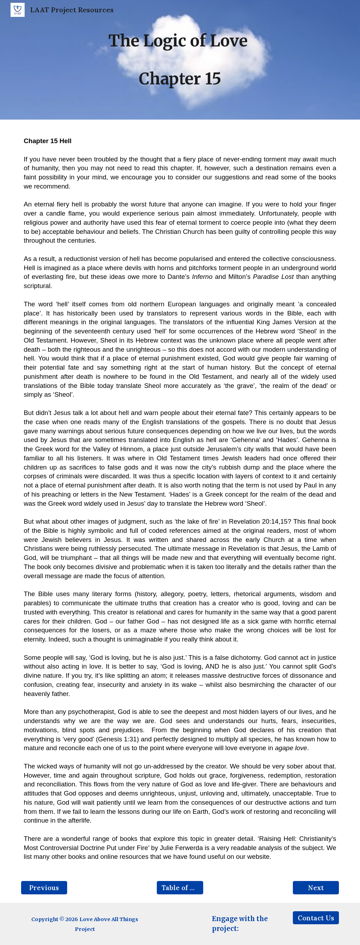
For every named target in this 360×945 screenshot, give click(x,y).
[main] (179, 59)
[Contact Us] (316, 917)
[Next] (316, 887)
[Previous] (44, 887)
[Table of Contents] (179, 887)
